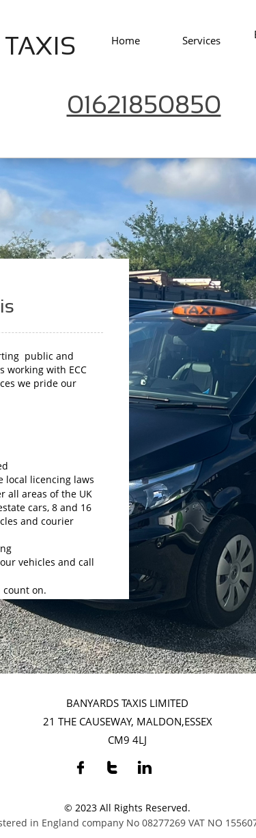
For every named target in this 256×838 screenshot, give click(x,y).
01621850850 (144, 105)
